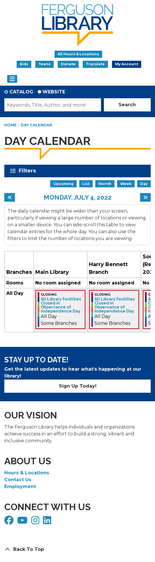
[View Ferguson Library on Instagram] (36, 522)
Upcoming (63, 184)
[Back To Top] (77, 549)
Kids (24, 64)
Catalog (21, 92)
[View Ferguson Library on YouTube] (23, 522)
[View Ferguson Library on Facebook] (9, 522)
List (86, 184)
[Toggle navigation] (12, 79)
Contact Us (17, 479)
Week (125, 184)
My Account (126, 64)
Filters (28, 171)
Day (144, 184)
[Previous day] (9, 197)
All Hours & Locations (78, 54)
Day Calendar (36, 125)
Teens (44, 64)
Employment (20, 486)
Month (104, 184)
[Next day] (145, 197)
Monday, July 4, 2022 (78, 197)
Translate (95, 64)
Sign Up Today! (77, 386)
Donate (68, 64)
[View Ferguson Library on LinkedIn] (48, 522)
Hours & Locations (26, 472)
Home (10, 125)
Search (127, 104)
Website (53, 92)
